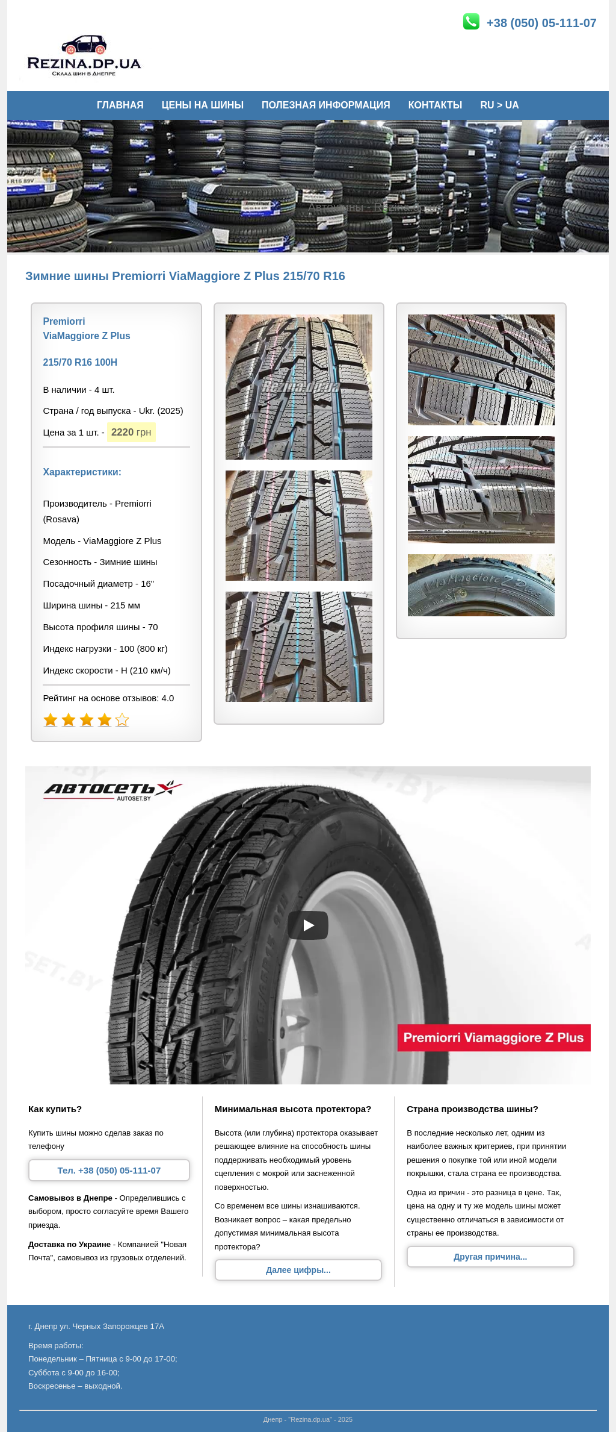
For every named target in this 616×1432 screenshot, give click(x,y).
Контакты (435, 105)
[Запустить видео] (308, 925)
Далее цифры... (298, 1270)
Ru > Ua (499, 105)
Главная (120, 105)
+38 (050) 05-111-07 (529, 21)
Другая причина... (490, 1257)
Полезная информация (326, 105)
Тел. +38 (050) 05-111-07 (109, 1170)
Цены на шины (203, 105)
